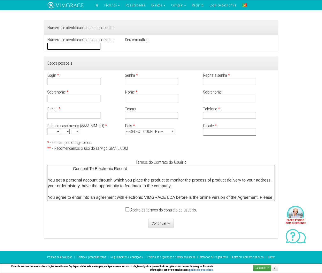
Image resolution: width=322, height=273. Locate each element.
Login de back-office (222, 5)
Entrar (271, 257)
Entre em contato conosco (248, 257)
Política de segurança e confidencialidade (171, 257)
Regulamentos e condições (126, 257)
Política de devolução (59, 257)
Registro (197, 5)
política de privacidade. (201, 269)
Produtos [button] (112, 5)
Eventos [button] (158, 5)
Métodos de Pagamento (214, 257)
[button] (244, 5)
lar (96, 5)
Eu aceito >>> (262, 267)
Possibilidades (135, 5)
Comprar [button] (178, 5)
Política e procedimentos (91, 257)
